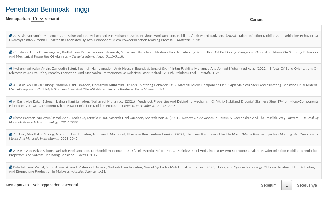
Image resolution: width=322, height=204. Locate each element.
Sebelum (268, 185)
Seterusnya (307, 185)
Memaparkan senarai (32, 19)
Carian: (285, 19)
